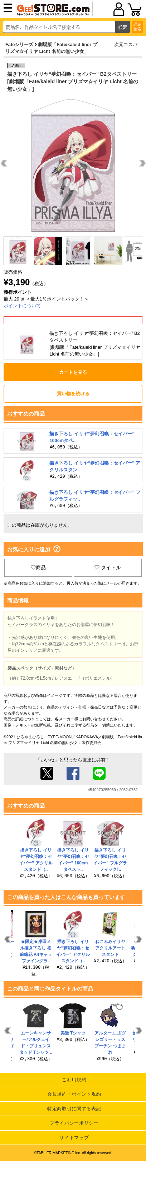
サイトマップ (74, 1137)
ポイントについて (22, 305)
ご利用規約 (74, 1079)
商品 (38, 567)
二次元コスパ (123, 44)
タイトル (107, 567)
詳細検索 (137, 26)
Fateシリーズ (19, 44)
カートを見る (73, 372)
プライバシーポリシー (74, 1123)
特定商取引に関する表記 (74, 1108)
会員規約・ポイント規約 (74, 1094)
